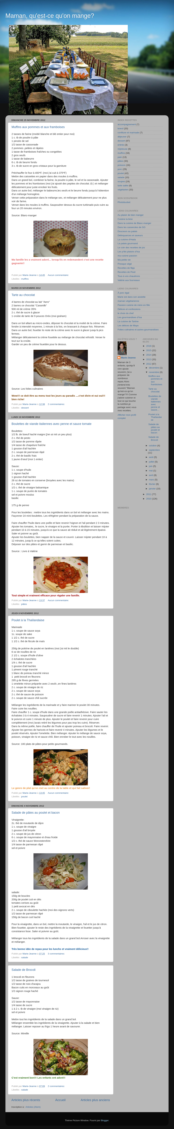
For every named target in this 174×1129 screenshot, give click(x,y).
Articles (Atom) (33, 1107)
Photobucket (124, 202)
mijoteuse (122, 149)
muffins (25, 279)
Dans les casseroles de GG (131, 227)
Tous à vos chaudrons (129, 276)
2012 (149, 364)
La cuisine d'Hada (127, 239)
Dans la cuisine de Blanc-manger (134, 223)
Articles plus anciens (95, 1100)
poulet (24, 796)
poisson (122, 165)
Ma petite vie (124, 259)
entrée (121, 145)
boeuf (120, 128)
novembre (154, 372)
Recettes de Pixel (126, 272)
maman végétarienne (128, 301)
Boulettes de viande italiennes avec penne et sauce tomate (51, 424)
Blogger (105, 1120)
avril (151, 475)
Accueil (60, 1100)
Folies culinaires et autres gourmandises (138, 329)
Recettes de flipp (126, 268)
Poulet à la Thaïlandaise (28, 620)
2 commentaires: (56, 404)
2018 (149, 346)
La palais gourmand (128, 243)
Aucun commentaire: (58, 275)
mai (151, 470)
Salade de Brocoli (24, 969)
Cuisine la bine (125, 219)
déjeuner (122, 136)
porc (120, 169)
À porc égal (123, 293)
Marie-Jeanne (128, 357)
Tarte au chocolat (23, 295)
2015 (149, 350)
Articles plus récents (25, 1100)
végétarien (123, 189)
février (152, 484)
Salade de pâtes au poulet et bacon (36, 812)
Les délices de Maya (128, 325)
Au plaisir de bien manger (131, 215)
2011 (149, 494)
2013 (149, 359)
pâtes (24, 604)
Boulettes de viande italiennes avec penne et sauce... (154, 403)
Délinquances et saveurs (130, 235)
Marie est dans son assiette (131, 297)
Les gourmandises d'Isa (130, 317)
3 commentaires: (56, 953)
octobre (153, 445)
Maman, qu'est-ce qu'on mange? (49, 15)
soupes (121, 181)
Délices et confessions (129, 309)
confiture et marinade (128, 132)
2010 (149, 498)
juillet (152, 461)
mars (152, 479)
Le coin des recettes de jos (131, 247)
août (151, 457)
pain (120, 157)
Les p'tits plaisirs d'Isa (129, 251)
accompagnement (127, 124)
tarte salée (123, 185)
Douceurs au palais (127, 231)
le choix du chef (126, 313)
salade (24, 957)
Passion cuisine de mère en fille (134, 305)
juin (151, 466)
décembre (154, 367)
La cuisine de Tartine (128, 321)
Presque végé (125, 264)
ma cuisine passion (127, 255)
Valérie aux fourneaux (129, 280)
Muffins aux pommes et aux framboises (38, 127)
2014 (149, 355)
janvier (152, 488)
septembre (154, 450)
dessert (25, 407)
